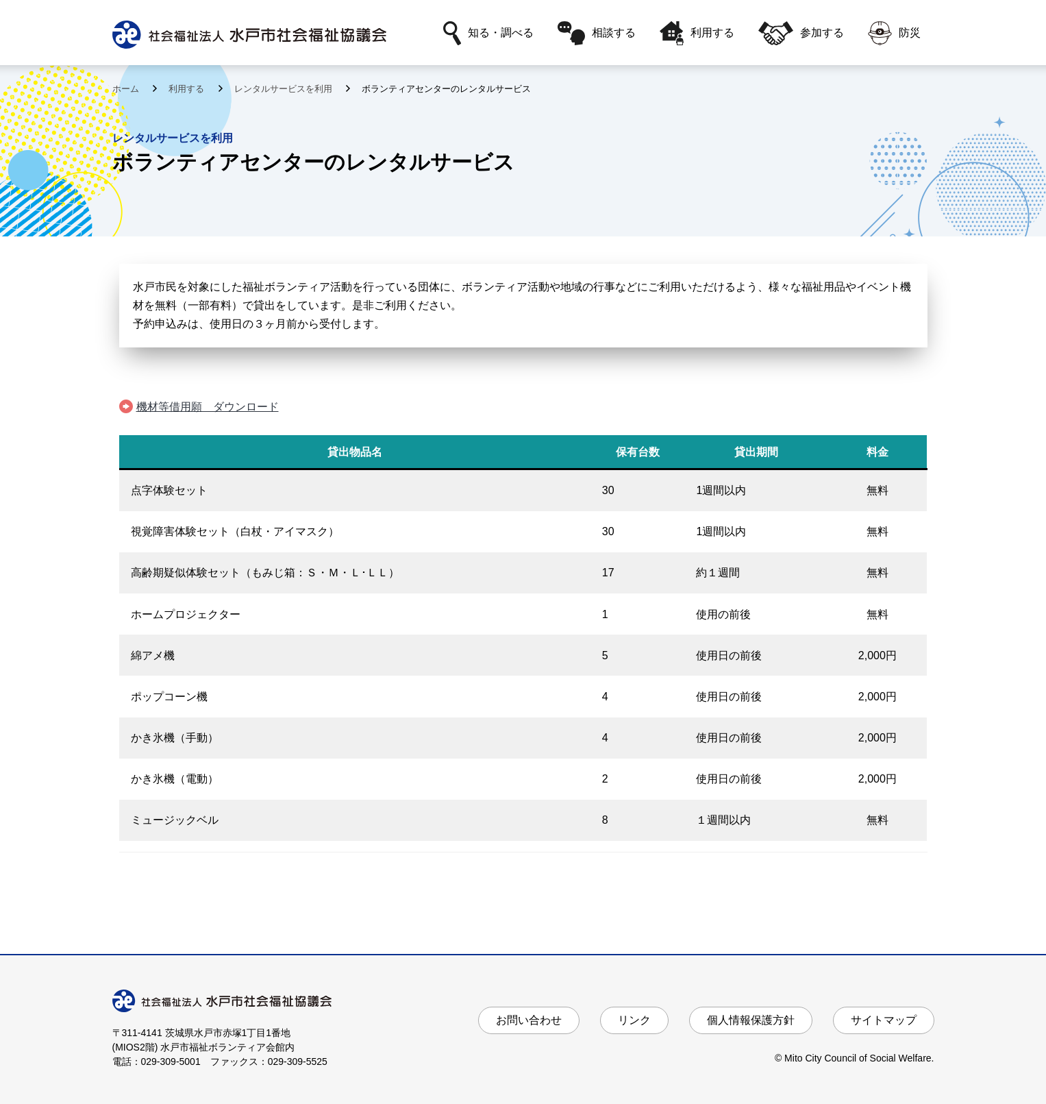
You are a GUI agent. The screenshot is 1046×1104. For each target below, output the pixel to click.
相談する (597, 33)
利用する (697, 33)
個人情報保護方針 (751, 1020)
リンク (634, 1020)
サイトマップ (884, 1020)
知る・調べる (488, 33)
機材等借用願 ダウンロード (207, 407)
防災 (894, 33)
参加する (800, 33)
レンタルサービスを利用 (284, 89)
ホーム (127, 89)
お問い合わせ (529, 1020)
